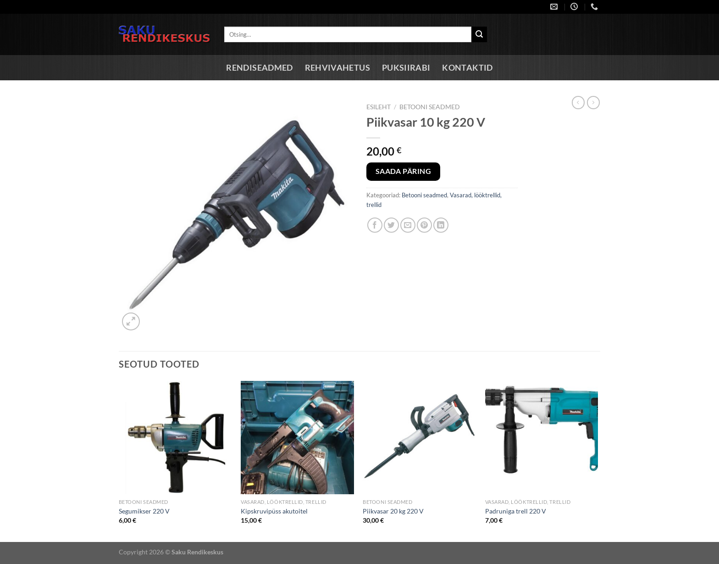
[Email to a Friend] (407, 225)
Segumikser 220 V (144, 511)
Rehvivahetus (337, 68)
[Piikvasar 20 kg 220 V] (419, 437)
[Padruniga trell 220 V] (541, 437)
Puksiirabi (406, 68)
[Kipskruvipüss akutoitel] (297, 437)
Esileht (378, 107)
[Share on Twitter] (391, 225)
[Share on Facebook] (374, 225)
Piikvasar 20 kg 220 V (393, 511)
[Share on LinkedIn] (440, 225)
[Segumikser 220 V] (175, 437)
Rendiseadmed (259, 68)
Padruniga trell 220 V (515, 511)
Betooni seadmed (429, 107)
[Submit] (479, 34)
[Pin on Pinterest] (424, 225)
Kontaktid (467, 68)
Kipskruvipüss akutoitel (274, 511)
